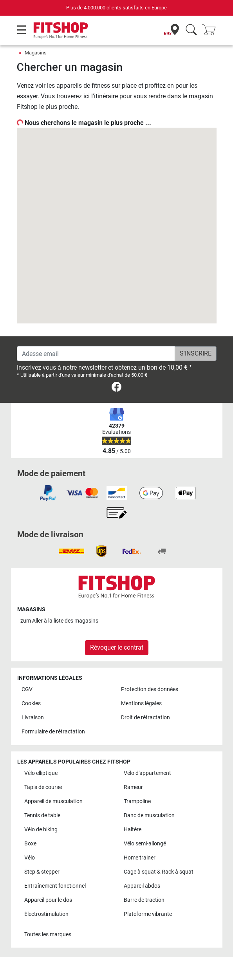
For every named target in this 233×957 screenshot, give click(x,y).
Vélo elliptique (41, 773)
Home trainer (139, 857)
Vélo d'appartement (147, 773)
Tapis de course (43, 787)
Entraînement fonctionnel (55, 886)
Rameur (133, 787)
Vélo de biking (41, 829)
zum (59, 621)
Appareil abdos (142, 886)
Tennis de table (42, 815)
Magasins (36, 53)
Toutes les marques (47, 934)
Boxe (30, 843)
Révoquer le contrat (116, 647)
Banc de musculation (149, 815)
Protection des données (149, 689)
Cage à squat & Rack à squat (158, 872)
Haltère (132, 829)
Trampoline (137, 801)
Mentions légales (141, 703)
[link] (116, 388)
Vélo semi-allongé (145, 843)
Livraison (33, 717)
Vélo (29, 857)
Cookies (31, 703)
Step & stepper (42, 872)
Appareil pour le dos (48, 900)
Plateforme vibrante (148, 914)
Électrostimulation (46, 914)
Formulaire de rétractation (53, 731)
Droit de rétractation (145, 717)
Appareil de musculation (53, 801)
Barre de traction (144, 900)
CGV (27, 689)
